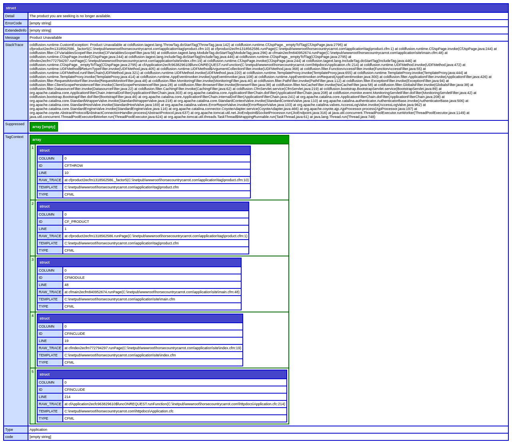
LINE (43, 173)
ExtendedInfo (15, 30)
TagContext (14, 137)
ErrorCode (13, 23)
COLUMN (46, 158)
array (36, 140)
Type (9, 430)
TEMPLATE (48, 187)
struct (11, 8)
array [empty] (43, 127)
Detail (9, 16)
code (9, 437)
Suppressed (14, 124)
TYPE (43, 194)
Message (12, 38)
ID (40, 166)
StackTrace (14, 45)
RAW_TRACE (50, 180)
